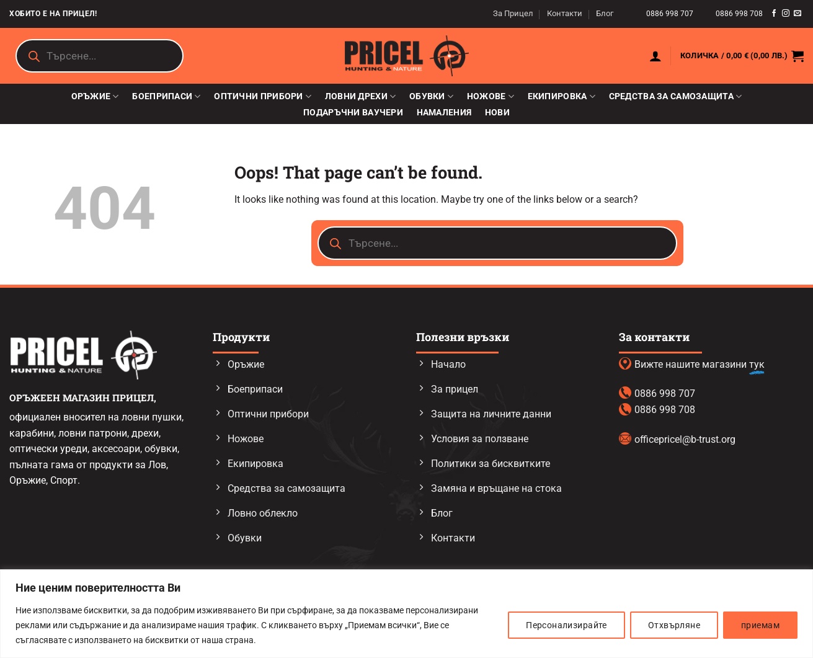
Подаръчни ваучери (353, 113)
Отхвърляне (674, 625)
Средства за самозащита (675, 96)
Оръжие (95, 96)
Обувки (431, 96)
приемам (760, 625)
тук (757, 364)
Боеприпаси (166, 96)
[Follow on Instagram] (785, 13)
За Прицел (513, 13)
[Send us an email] (797, 13)
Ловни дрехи (360, 96)
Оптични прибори (262, 96)
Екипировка (561, 96)
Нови (497, 113)
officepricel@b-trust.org (684, 439)
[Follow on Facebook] (774, 13)
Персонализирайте (566, 625)
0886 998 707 (670, 13)
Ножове (490, 96)
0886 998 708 (739, 13)
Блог (604, 13)
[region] (406, 613)
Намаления (444, 113)
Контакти (564, 13)
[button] (655, 55)
